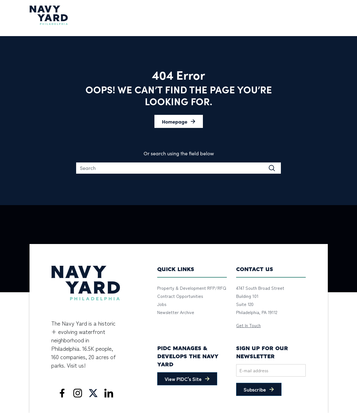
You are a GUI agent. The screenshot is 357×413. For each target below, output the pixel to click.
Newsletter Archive (175, 312)
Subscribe (255, 389)
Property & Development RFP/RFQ (191, 288)
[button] (178, 121)
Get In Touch (248, 325)
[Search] (178, 168)
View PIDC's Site (183, 378)
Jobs (161, 304)
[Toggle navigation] (323, 15)
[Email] (271, 370)
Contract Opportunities (180, 296)
